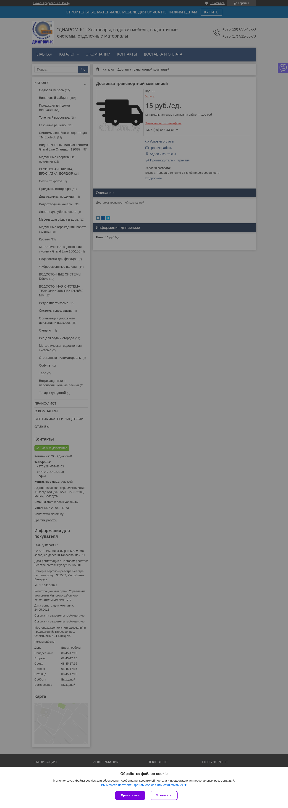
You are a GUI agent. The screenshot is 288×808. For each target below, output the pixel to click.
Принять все (130, 795)
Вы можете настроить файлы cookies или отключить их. (142, 785)
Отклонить (164, 795)
